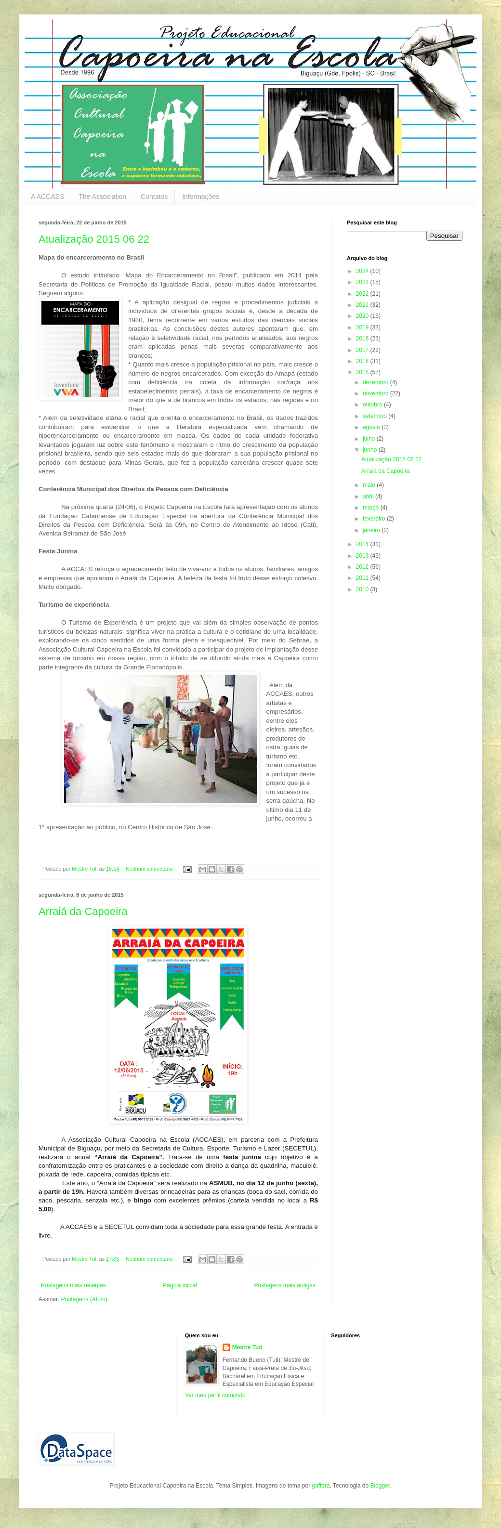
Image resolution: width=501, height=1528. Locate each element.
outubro (373, 404)
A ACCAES (47, 196)
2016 (363, 361)
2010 (363, 589)
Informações (200, 196)
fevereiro (375, 518)
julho (370, 438)
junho (371, 449)
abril (369, 496)
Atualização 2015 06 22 (94, 239)
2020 (363, 316)
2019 (363, 327)
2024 (363, 271)
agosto (372, 427)
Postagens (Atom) (84, 1299)
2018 (363, 338)
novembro (376, 393)
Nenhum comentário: (150, 869)
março (372, 507)
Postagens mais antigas (285, 1285)
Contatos (154, 196)
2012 (363, 566)
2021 (363, 304)
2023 (363, 282)
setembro (375, 416)
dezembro (376, 382)
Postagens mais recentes (73, 1285)
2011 (363, 578)
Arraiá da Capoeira (83, 911)
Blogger (380, 1485)
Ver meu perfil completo (215, 1395)
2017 (363, 350)
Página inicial (180, 1285)
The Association (102, 196)
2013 (363, 555)
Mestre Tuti (247, 1347)
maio (370, 485)
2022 (363, 293)
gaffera (321, 1485)
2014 (363, 544)
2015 (363, 372)
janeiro (372, 530)
